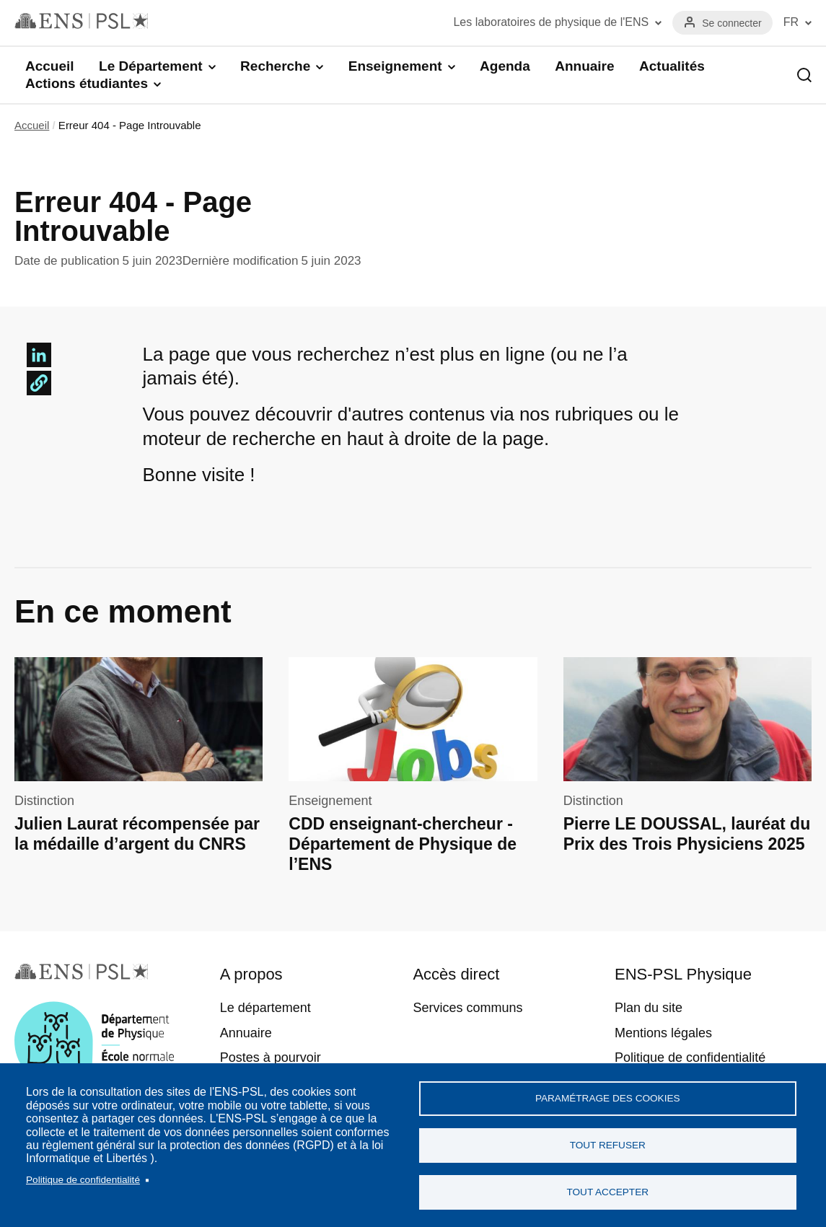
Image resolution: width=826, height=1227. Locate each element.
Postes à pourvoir (270, 1057)
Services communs (467, 1007)
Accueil (49, 66)
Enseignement (395, 66)
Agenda (505, 66)
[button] (39, 383)
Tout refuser (608, 1145)
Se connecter (732, 23)
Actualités (672, 66)
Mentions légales (663, 1033)
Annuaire (584, 66)
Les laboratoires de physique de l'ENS (551, 22)
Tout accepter (607, 1192)
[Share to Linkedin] (39, 355)
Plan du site (648, 1007)
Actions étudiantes (86, 83)
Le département (265, 1007)
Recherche (275, 66)
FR (791, 22)
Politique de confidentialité (83, 1179)
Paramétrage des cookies (607, 1098)
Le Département (151, 66)
